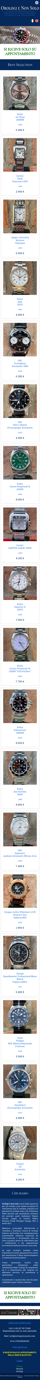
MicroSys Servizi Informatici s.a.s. (15, 1375)
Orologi (19, 1371)
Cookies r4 (20, 1377)
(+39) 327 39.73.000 (22, 1328)
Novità (19, 1368)
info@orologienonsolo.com (22, 1336)
